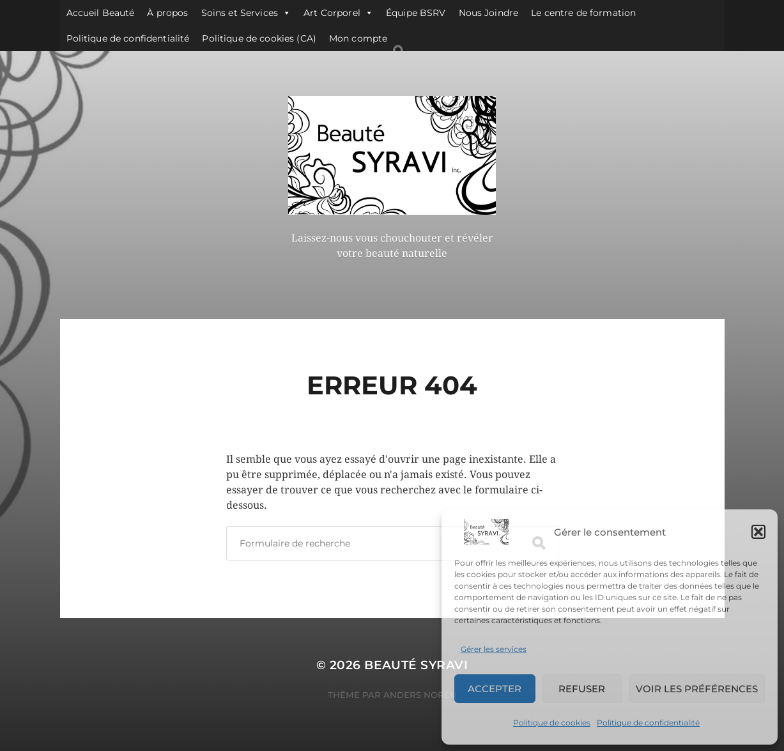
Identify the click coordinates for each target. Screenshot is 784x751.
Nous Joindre (489, 13)
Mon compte (358, 38)
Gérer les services (494, 649)
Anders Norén (420, 695)
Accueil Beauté (100, 13)
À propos (167, 13)
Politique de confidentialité (648, 722)
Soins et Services (246, 13)
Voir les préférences (697, 689)
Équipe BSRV (416, 13)
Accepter (494, 689)
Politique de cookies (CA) (259, 38)
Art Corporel (338, 13)
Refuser (581, 689)
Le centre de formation (583, 13)
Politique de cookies (551, 722)
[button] (758, 531)
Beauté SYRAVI (416, 665)
